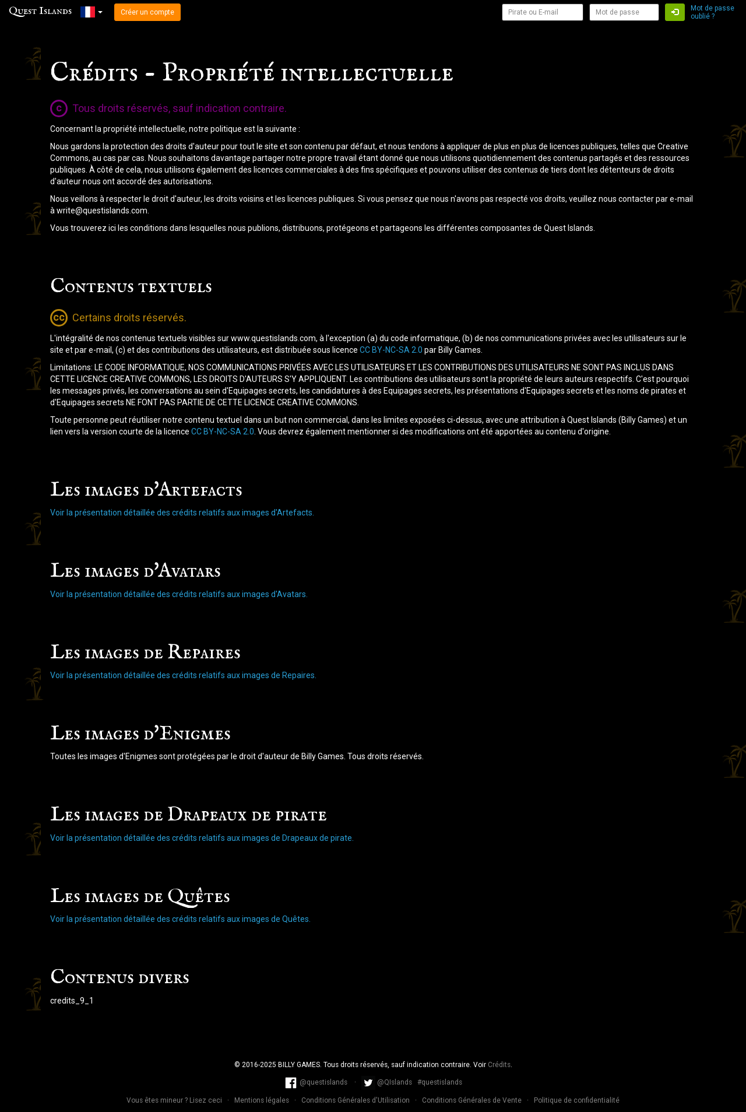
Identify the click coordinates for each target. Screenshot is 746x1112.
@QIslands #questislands (411, 1082)
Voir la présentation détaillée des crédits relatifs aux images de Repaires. (183, 675)
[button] (91, 11)
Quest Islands (40, 11)
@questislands (316, 1082)
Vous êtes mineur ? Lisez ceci (175, 1100)
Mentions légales (262, 1100)
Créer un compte (147, 12)
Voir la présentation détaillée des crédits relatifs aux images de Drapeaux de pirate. (202, 838)
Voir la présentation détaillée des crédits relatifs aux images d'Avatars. (179, 594)
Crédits (499, 1065)
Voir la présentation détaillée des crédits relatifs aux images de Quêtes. (180, 919)
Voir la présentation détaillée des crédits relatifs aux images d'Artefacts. (182, 512)
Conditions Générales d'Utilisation (356, 1100)
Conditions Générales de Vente (472, 1100)
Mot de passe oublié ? (712, 12)
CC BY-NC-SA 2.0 (391, 350)
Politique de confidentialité (577, 1100)
